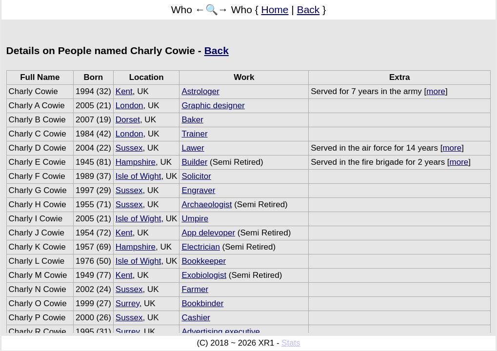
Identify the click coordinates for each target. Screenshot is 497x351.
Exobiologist (203, 275)
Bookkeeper (203, 261)
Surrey (127, 303)
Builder (194, 162)
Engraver (198, 190)
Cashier (195, 317)
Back (308, 9)
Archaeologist (206, 204)
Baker (192, 119)
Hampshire (136, 162)
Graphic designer (212, 105)
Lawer (192, 148)
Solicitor (196, 176)
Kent (124, 91)
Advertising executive (220, 331)
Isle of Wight (138, 176)
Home (275, 9)
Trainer (194, 133)
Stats (290, 343)
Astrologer (200, 91)
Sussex (129, 148)
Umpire (194, 218)
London (129, 105)
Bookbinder (202, 303)
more (435, 91)
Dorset (128, 119)
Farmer (194, 289)
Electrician (200, 247)
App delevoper (208, 232)
